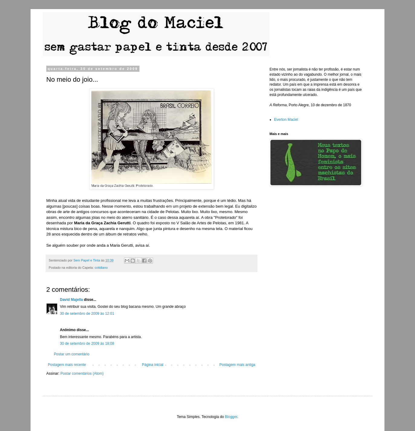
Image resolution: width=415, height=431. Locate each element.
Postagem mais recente (67, 365)
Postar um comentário (71, 354)
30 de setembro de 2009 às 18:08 (87, 343)
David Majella (71, 300)
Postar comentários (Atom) (82, 373)
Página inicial (152, 365)
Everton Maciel (286, 119)
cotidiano (101, 267)
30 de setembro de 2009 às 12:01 (87, 313)
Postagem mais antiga (237, 365)
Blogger (231, 417)
